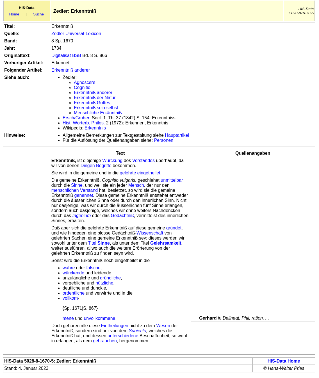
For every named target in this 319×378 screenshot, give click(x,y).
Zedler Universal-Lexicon (76, 33)
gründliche (110, 277)
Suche (38, 14)
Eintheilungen (114, 325)
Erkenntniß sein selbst (96, 107)
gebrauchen (105, 340)
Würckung (112, 160)
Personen (164, 140)
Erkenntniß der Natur (95, 97)
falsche (93, 267)
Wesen (163, 325)
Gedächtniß (122, 215)
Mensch (136, 185)
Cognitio (82, 87)
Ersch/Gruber (76, 117)
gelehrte (128, 172)
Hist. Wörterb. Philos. (84, 122)
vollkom (70, 298)
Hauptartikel (177, 135)
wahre (69, 267)
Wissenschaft (149, 233)
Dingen (88, 165)
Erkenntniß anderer (70, 70)
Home (14, 14)
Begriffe (103, 165)
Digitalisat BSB (66, 55)
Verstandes (143, 160)
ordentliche (74, 293)
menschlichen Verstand (74, 190)
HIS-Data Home (284, 361)
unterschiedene (123, 335)
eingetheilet (148, 172)
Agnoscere (84, 82)
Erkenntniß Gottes (92, 102)
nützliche (104, 283)
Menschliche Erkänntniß (98, 112)
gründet (173, 228)
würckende (73, 272)
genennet (83, 195)
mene (68, 318)
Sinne (77, 185)
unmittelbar (172, 180)
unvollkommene (99, 318)
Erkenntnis (95, 128)
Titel (92, 243)
